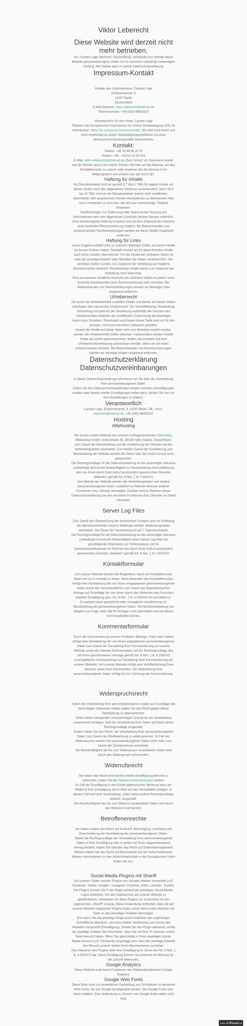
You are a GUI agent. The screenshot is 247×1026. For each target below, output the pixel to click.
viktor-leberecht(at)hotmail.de (104, 160)
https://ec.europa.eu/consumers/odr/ (115, 130)
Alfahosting (164, 435)
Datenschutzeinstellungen (135, 780)
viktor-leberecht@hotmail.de (135, 107)
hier (166, 392)
